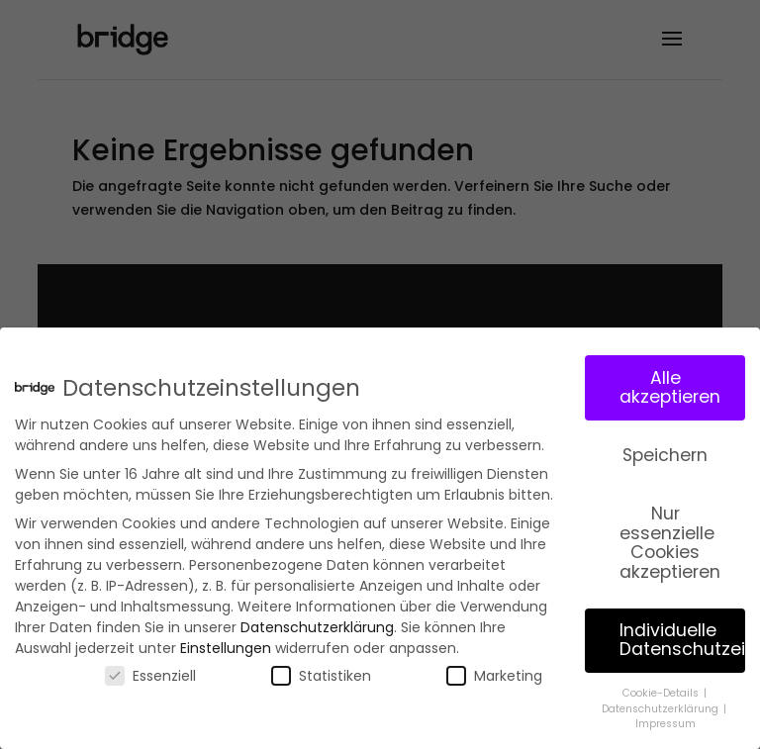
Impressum (665, 718)
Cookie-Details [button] (662, 688)
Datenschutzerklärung (317, 622)
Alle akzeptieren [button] (669, 382)
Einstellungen (225, 643)
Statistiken (321, 671)
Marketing (494, 671)
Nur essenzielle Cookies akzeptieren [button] (669, 537)
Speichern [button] (665, 450)
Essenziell (150, 671)
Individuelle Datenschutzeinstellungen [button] (682, 634)
